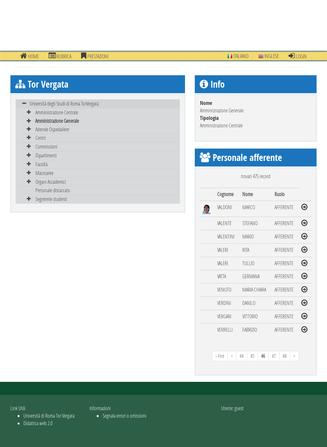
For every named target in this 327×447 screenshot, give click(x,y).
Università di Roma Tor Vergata (49, 415)
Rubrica (60, 56)
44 (242, 356)
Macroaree (44, 172)
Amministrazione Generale (57, 120)
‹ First (220, 356)
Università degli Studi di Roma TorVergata (64, 103)
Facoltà (42, 164)
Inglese (268, 55)
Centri (41, 137)
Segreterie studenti (51, 198)
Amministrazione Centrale (57, 112)
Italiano (238, 55)
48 (285, 356)
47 (274, 356)
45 (252, 356)
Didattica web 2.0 (37, 423)
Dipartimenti (46, 155)
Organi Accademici (51, 181)
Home (29, 56)
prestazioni (94, 56)
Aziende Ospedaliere (52, 129)
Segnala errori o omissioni (124, 415)
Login (298, 56)
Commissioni (46, 146)
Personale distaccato (53, 190)
